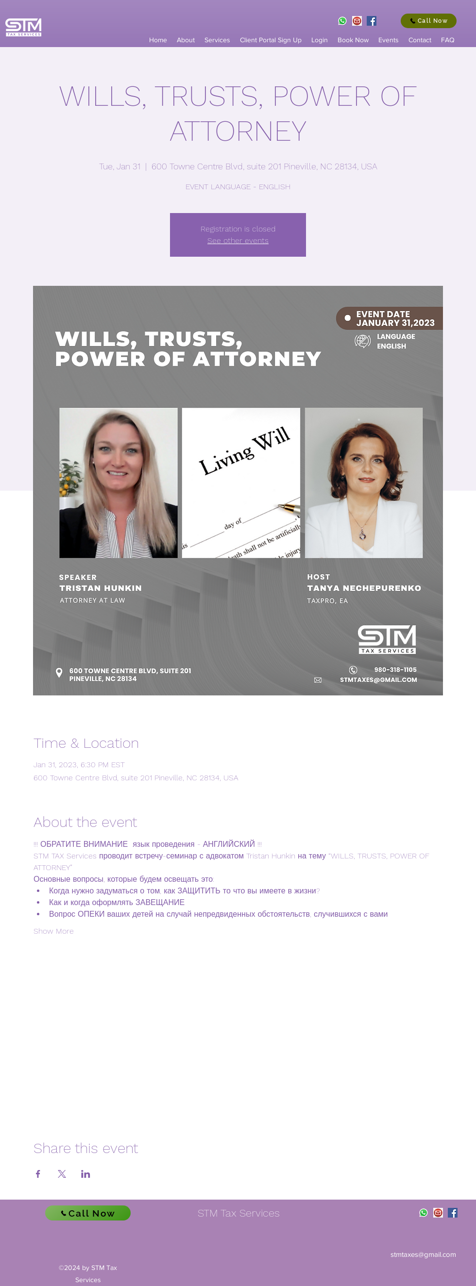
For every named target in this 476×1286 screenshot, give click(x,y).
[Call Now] (429, 21)
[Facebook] (371, 21)
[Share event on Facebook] (38, 1174)
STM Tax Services (239, 1213)
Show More (54, 931)
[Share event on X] (62, 1174)
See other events (238, 240)
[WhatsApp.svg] (342, 21)
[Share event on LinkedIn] (85, 1174)
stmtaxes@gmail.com (423, 1254)
